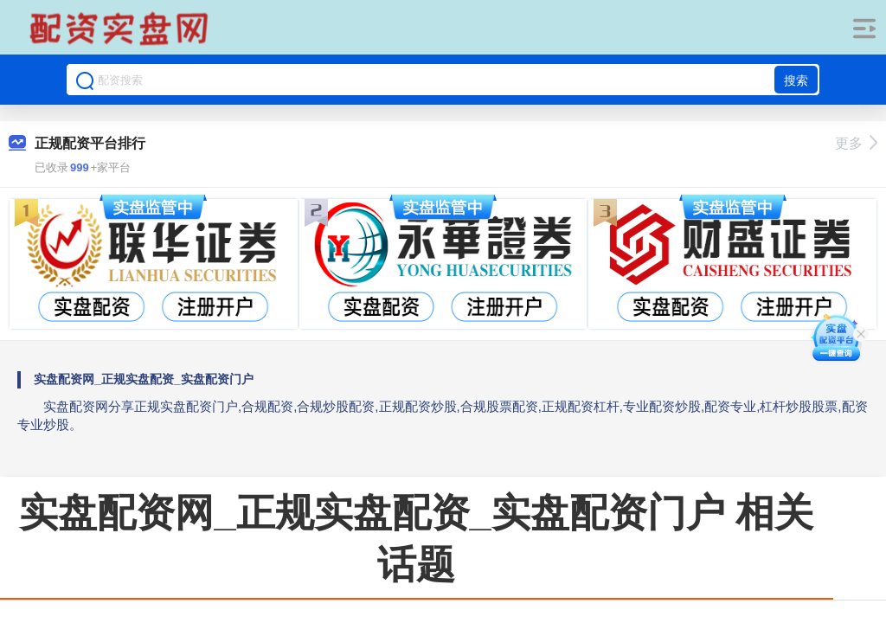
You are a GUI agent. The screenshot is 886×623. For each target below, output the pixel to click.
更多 (856, 143)
